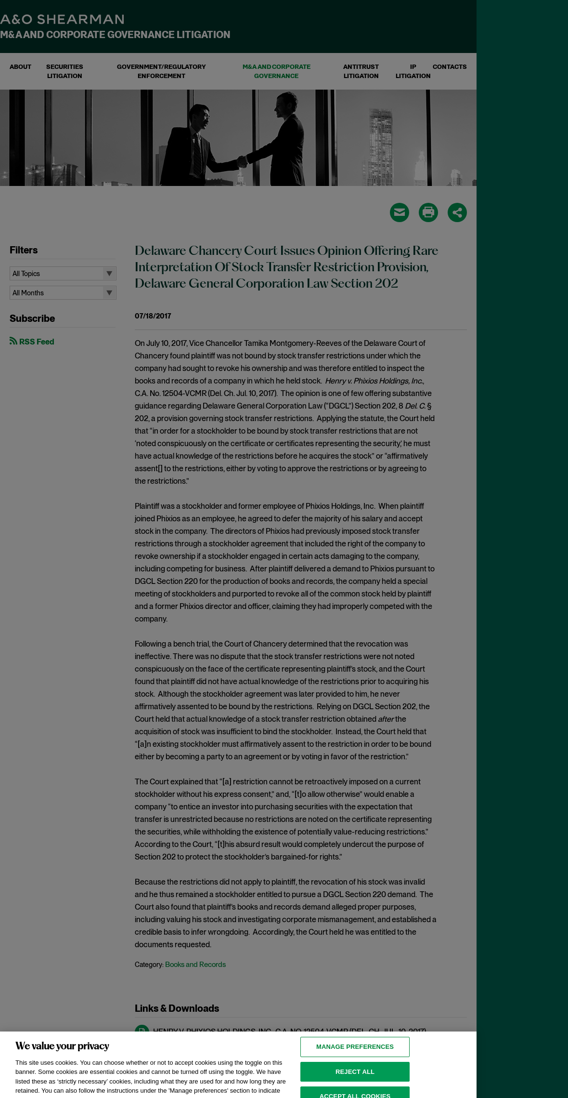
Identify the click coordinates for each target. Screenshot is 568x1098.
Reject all (355, 1080)
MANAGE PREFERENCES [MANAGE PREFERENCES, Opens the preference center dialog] (355, 1055)
